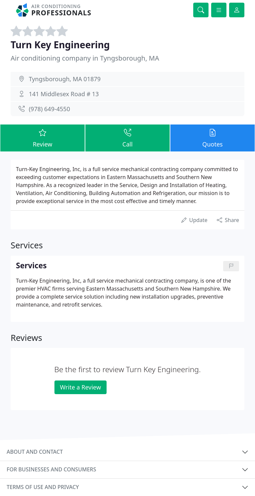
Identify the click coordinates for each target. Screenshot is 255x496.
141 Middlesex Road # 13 (64, 94)
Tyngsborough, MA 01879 (65, 79)
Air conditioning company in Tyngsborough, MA (85, 58)
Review (42, 137)
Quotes (212, 137)
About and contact (35, 451)
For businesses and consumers (51, 469)
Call (127, 137)
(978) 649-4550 (49, 109)
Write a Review (80, 387)
